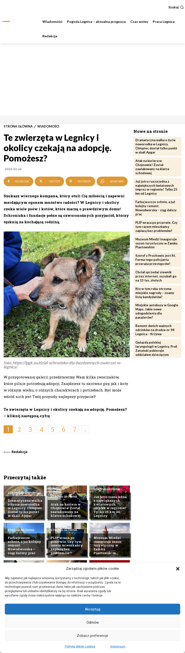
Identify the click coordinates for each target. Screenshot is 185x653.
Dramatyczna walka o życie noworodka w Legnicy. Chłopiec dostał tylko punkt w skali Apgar (25, 508)
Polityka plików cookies (80, 646)
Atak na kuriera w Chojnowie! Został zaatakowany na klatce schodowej (66, 510)
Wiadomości (48, 126)
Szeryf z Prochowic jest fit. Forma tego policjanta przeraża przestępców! (155, 260)
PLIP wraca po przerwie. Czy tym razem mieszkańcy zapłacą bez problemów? (67, 545)
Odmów (92, 622)
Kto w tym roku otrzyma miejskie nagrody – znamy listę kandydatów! (154, 293)
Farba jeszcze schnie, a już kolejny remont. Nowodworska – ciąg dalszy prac (156, 208)
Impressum (118, 646)
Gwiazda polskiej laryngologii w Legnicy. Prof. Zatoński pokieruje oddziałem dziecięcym (156, 348)
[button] (177, 568)
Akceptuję (92, 609)
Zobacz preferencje (92, 636)
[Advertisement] (92, 79)
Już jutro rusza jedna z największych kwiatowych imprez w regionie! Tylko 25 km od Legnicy (110, 506)
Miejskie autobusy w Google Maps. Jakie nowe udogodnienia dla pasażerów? (156, 311)
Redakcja (19, 451)
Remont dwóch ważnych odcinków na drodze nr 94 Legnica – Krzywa (154, 330)
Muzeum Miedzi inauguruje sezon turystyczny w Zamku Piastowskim (107, 545)
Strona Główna (18, 126)
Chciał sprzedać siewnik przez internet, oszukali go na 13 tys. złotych (155, 276)
